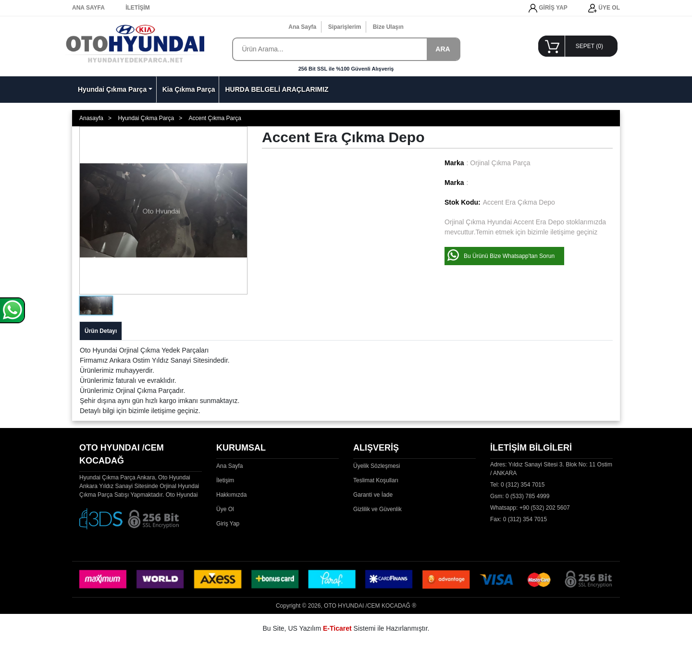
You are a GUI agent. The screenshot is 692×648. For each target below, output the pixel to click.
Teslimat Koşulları (375, 480)
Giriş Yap (227, 523)
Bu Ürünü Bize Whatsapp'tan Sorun (509, 256)
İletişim (225, 480)
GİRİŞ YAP (548, 8)
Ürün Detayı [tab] (101, 331)
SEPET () (589, 46)
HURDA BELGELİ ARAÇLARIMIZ (276, 89)
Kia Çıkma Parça (188, 89)
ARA (442, 49)
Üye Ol (225, 509)
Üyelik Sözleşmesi (376, 466)
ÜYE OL (604, 8)
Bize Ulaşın (388, 27)
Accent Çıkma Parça (214, 118)
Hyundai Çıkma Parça (112, 89)
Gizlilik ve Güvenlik (377, 509)
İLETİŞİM (137, 7)
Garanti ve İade (373, 494)
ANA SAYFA (88, 7)
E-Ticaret (337, 628)
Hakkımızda (231, 494)
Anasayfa (91, 118)
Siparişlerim (344, 27)
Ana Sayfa (302, 27)
